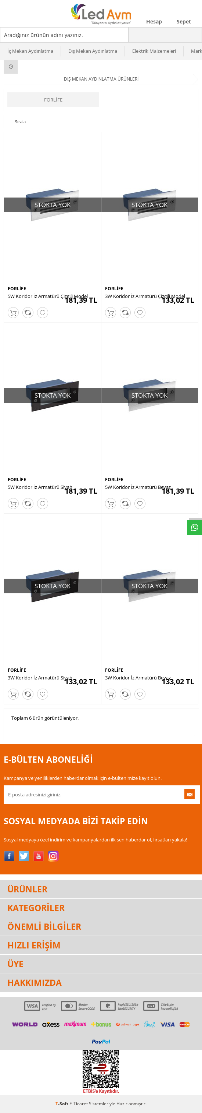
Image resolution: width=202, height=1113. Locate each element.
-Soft (62, 1104)
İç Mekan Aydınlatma (30, 51)
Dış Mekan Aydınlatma (92, 51)
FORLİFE (53, 99)
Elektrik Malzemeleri (154, 51)
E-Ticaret (78, 1104)
